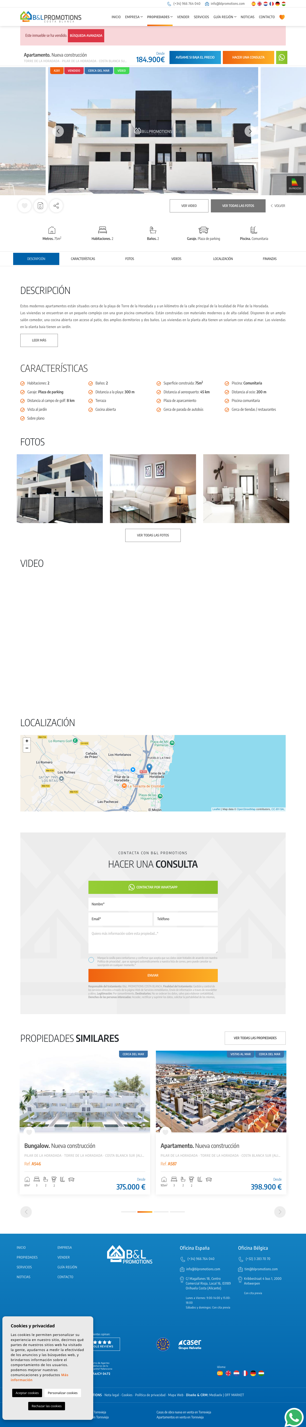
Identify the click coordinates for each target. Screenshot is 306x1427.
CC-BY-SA (277, 809)
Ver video (189, 206)
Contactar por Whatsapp (153, 887)
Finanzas (270, 259)
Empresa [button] (132, 17)
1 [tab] (128, 1211)
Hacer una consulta (248, 57)
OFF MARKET (234, 1395)
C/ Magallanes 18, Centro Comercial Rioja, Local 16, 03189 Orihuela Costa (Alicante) (208, 1283)
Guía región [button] (223, 17)
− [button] (26, 748)
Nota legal (111, 1395)
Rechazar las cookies (46, 1406)
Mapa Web (176, 1395)
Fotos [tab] (129, 259)
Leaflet (216, 809)
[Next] (280, 1212)
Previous (55, 131)
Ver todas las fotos (238, 206)
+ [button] (26, 741)
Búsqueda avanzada (86, 36)
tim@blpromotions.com (261, 1269)
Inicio (116, 17)
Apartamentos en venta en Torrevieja (180, 1417)
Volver (278, 206)
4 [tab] (177, 1211)
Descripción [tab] (36, 259)
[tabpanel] (85, 1123)
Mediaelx (215, 1395)
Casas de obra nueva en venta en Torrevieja (184, 1412)
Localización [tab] (223, 259)
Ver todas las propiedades (255, 1038)
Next (250, 131)
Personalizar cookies (63, 1393)
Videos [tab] (176, 259)
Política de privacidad (109, 961)
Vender (183, 17)
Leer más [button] (39, 340)
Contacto (267, 17)
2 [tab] (144, 1212)
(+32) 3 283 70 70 (258, 1259)
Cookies (127, 1395)
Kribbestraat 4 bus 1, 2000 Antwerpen (263, 1281)
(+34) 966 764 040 (183, 4)
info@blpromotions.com (225, 4)
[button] (56, 205)
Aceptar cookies (27, 1393)
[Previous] (26, 1212)
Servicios (201, 17)
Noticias (247, 17)
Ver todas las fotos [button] (153, 535)
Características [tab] (83, 259)
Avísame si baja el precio (195, 57)
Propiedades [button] (158, 17)
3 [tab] (161, 1211)
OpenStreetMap (246, 809)
